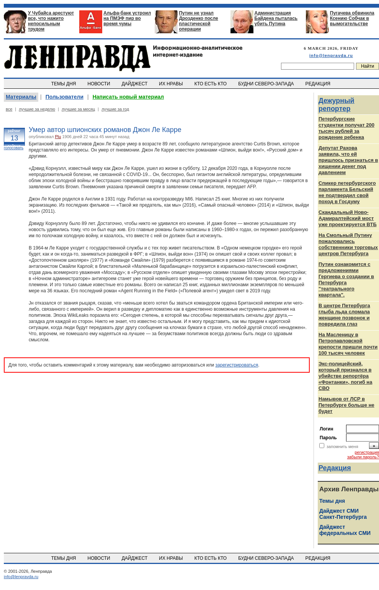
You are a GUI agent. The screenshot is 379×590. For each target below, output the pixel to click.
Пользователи (64, 97)
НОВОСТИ (99, 83)
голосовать (13, 148)
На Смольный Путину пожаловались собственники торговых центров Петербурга (348, 244)
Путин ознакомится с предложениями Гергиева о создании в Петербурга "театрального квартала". (346, 279)
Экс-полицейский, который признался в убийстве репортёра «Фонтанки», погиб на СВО (345, 376)
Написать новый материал (128, 97)
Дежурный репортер (336, 104)
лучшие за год (115, 109)
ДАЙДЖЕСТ (135, 83)
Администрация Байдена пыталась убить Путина (276, 18)
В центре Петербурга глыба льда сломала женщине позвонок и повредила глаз (344, 315)
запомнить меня (342, 446)
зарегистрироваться (237, 365)
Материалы (21, 97)
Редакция (335, 468)
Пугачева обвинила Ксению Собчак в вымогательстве (352, 18)
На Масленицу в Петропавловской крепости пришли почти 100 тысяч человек (348, 344)
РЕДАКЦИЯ (318, 83)
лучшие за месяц (78, 109)
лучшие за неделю (37, 109)
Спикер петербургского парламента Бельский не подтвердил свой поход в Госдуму (347, 192)
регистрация (366, 452)
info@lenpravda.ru (331, 55)
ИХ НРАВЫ (172, 83)
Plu (58, 136)
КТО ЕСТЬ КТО (211, 83)
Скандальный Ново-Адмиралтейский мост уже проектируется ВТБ (348, 218)
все (9, 109)
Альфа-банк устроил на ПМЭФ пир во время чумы (127, 18)
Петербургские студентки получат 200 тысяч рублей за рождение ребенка (346, 128)
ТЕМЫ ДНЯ (64, 83)
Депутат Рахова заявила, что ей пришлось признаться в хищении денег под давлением (348, 160)
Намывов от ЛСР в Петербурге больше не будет (346, 405)
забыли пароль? (363, 457)
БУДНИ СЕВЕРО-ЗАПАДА (266, 83)
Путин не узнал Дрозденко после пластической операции (198, 21)
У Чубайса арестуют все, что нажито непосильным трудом (51, 21)
